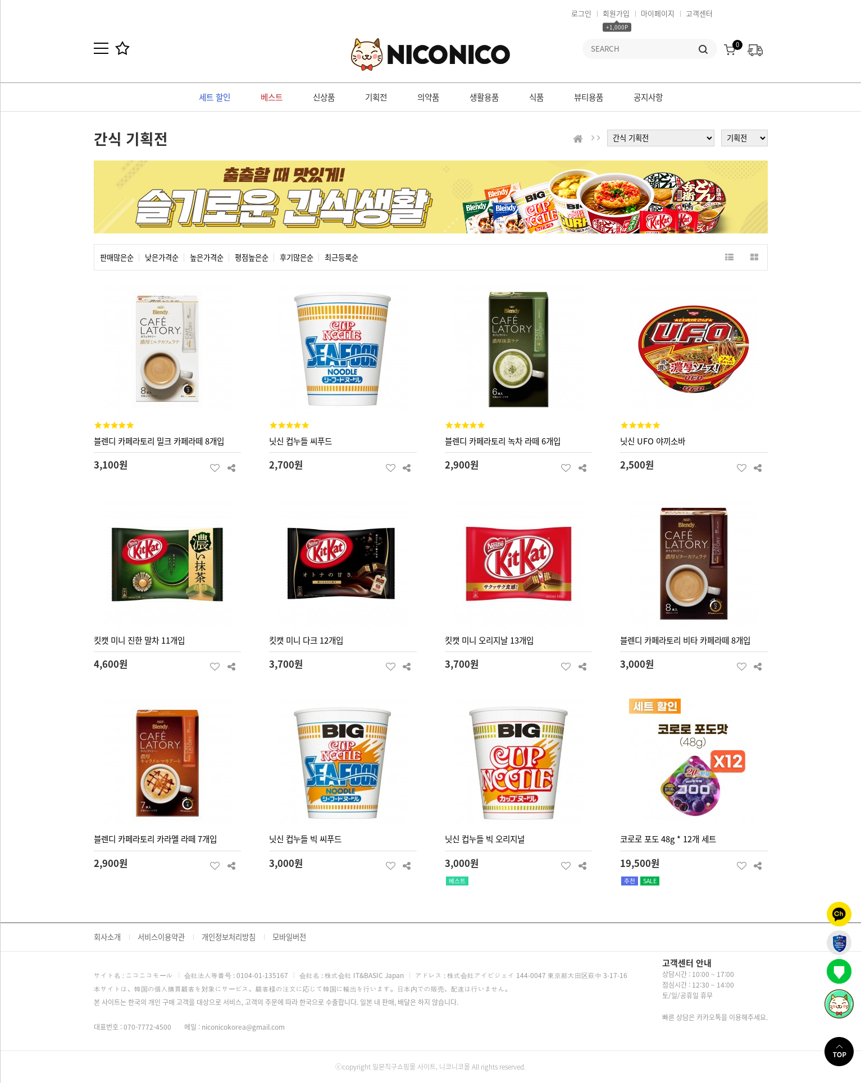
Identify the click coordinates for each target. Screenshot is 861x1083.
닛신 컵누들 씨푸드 (300, 441)
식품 (536, 97)
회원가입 (616, 13)
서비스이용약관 (161, 936)
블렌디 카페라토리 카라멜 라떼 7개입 (155, 839)
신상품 (324, 97)
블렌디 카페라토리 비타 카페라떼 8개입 (685, 640)
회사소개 (107, 936)
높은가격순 (207, 257)
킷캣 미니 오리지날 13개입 (489, 640)
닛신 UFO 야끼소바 (652, 441)
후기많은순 (296, 257)
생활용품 (484, 97)
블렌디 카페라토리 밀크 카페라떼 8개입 (159, 441)
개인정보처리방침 (229, 936)
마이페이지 (658, 13)
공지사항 (648, 97)
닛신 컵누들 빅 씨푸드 (305, 839)
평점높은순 (251, 257)
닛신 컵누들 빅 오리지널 (485, 839)
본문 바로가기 (0, 0)
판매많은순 (117, 257)
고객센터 (699, 13)
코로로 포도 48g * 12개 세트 (668, 839)
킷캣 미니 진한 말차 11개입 (139, 640)
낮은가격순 (162, 257)
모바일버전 (289, 936)
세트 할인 (214, 97)
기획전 (376, 97)
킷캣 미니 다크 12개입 (306, 640)
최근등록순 (341, 257)
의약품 (428, 97)
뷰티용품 (588, 97)
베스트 (272, 97)
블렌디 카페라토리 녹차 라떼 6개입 (503, 441)
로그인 (581, 13)
